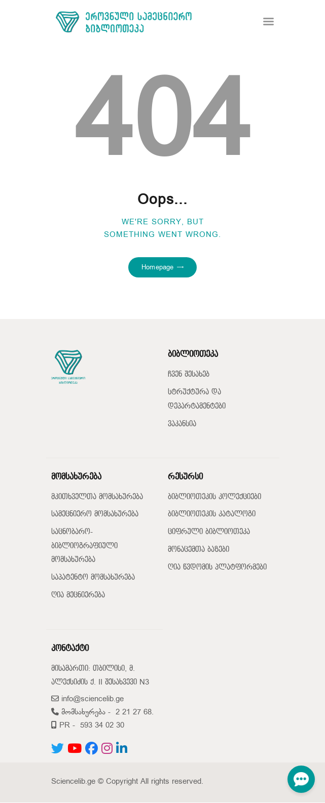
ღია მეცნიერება (78, 595)
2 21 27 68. (135, 712)
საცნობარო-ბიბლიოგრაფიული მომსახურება (84, 546)
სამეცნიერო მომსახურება (94, 514)
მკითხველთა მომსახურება (97, 497)
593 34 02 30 (102, 725)
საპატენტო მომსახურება (93, 577)
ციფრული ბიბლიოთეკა (209, 532)
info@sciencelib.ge (87, 699)
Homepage (157, 267)
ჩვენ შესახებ (188, 374)
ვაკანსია (182, 424)
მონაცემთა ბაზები (198, 549)
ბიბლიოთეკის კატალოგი (212, 514)
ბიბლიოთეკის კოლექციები (214, 497)
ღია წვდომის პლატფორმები (217, 567)
